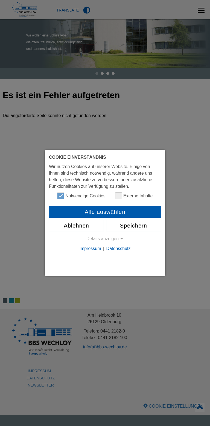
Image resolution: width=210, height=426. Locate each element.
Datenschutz (118, 248)
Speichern (133, 226)
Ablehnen (76, 226)
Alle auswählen (105, 212)
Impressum (90, 248)
